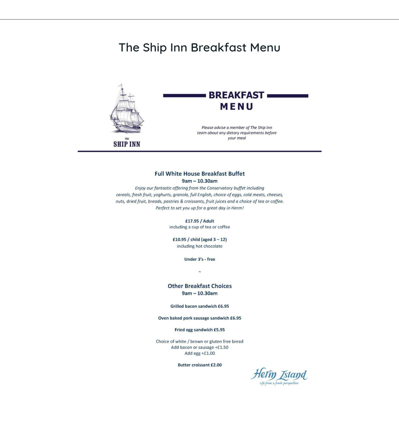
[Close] (9, 9)
